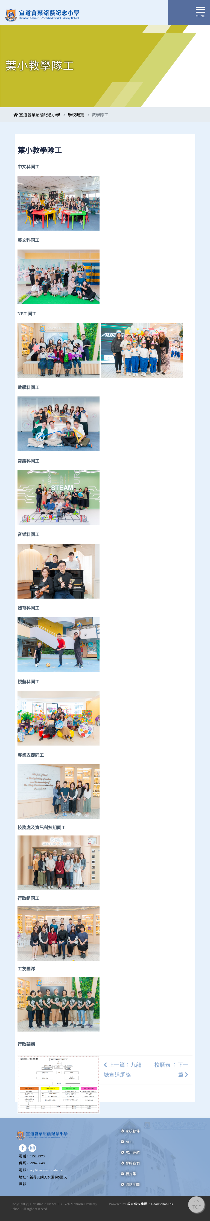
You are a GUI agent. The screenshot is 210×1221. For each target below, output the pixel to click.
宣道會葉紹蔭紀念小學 (36, 115)
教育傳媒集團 (137, 1204)
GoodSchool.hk (162, 1204)
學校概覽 (76, 115)
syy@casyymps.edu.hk (46, 1170)
